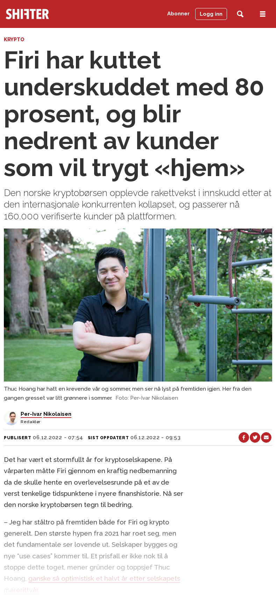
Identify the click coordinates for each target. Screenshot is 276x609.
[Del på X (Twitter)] (255, 437)
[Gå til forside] (27, 14)
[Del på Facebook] (244, 437)
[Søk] (240, 14)
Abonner (178, 13)
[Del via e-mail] (266, 437)
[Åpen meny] (263, 14)
